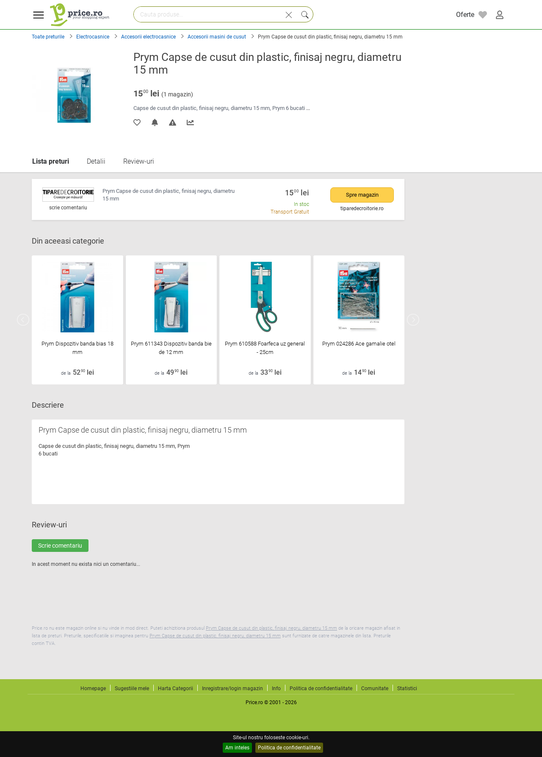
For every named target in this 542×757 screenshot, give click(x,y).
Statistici (407, 688)
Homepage (93, 688)
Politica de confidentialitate (289, 748)
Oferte (465, 15)
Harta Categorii (175, 688)
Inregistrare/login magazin (232, 688)
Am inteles (237, 748)
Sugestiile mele (132, 688)
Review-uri (138, 161)
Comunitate (374, 688)
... (308, 108)
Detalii (96, 161)
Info (276, 688)
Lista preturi (50, 161)
